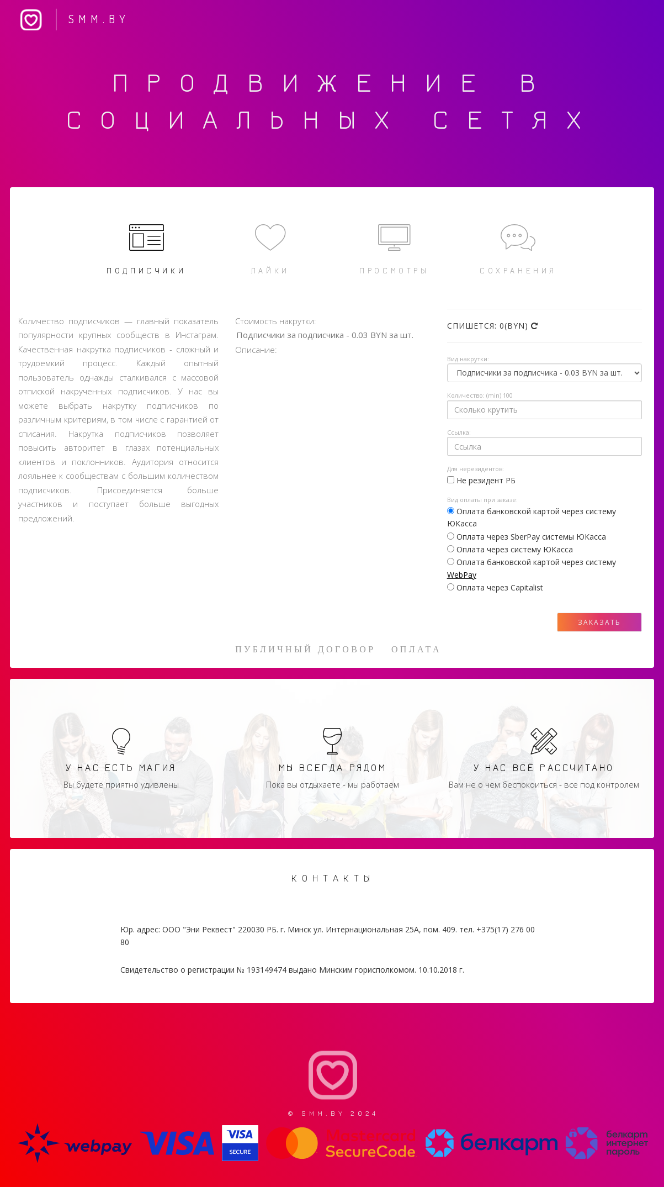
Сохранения (518, 247)
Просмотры (394, 247)
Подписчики (146, 247)
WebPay (461, 574)
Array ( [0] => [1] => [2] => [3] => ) (544, 372)
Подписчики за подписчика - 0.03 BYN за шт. (335, 335)
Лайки (270, 247)
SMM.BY (71, 21)
